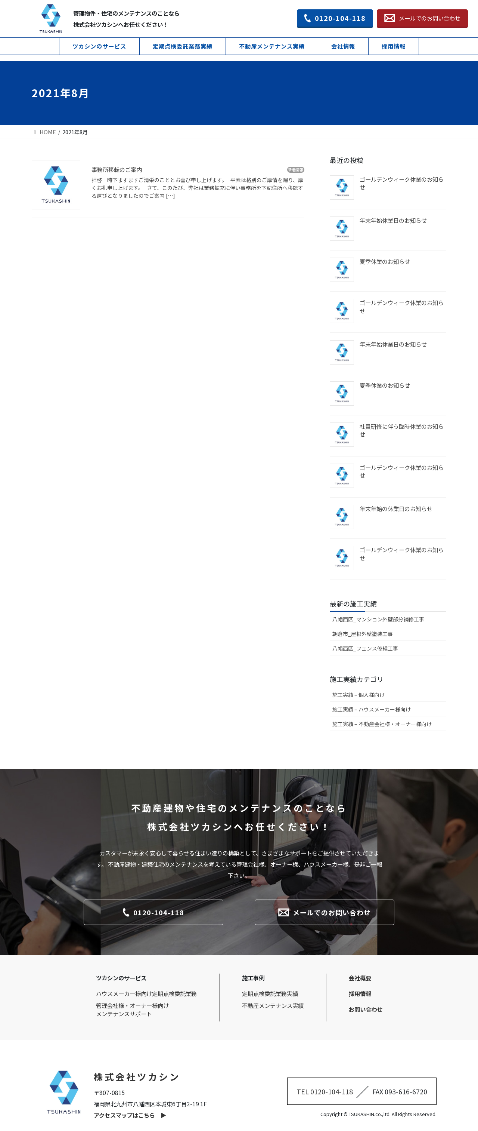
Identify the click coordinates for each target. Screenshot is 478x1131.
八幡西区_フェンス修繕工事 (365, 648)
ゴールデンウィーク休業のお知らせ (402, 183)
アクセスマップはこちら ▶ (130, 1115)
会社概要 (360, 978)
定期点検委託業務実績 (182, 46)
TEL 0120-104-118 (325, 1091)
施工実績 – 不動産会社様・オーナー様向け (382, 724)
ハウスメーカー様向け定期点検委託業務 (146, 993)
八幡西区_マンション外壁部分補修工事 (378, 619)
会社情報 (343, 46)
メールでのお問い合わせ (422, 18)
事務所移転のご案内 (116, 169)
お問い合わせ (365, 1009)
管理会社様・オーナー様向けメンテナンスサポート (132, 1009)
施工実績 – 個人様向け (358, 694)
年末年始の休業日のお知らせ (396, 508)
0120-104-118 (335, 18)
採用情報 (394, 46)
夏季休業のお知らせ (385, 261)
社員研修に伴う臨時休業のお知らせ (402, 430)
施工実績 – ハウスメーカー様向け (371, 709)
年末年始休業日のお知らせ (393, 220)
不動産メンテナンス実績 (272, 46)
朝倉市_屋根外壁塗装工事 (362, 633)
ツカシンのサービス (99, 46)
